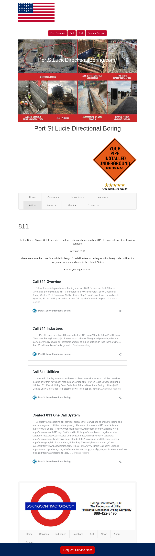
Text (81, 33)
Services (53, 197)
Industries (77, 197)
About (71, 205)
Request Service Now (77, 550)
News (51, 205)
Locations (102, 197)
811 (32, 205)
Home (32, 197)
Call (72, 33)
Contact (93, 205)
